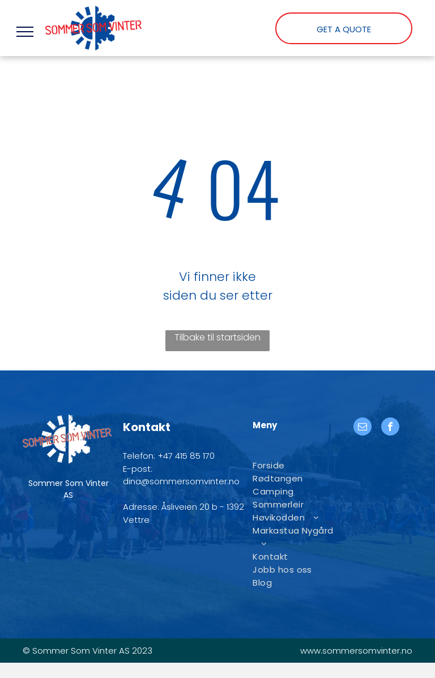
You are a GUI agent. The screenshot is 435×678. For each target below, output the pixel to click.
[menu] (25, 31)
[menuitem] (294, 465)
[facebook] (390, 427)
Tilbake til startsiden (217, 337)
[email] (362, 427)
